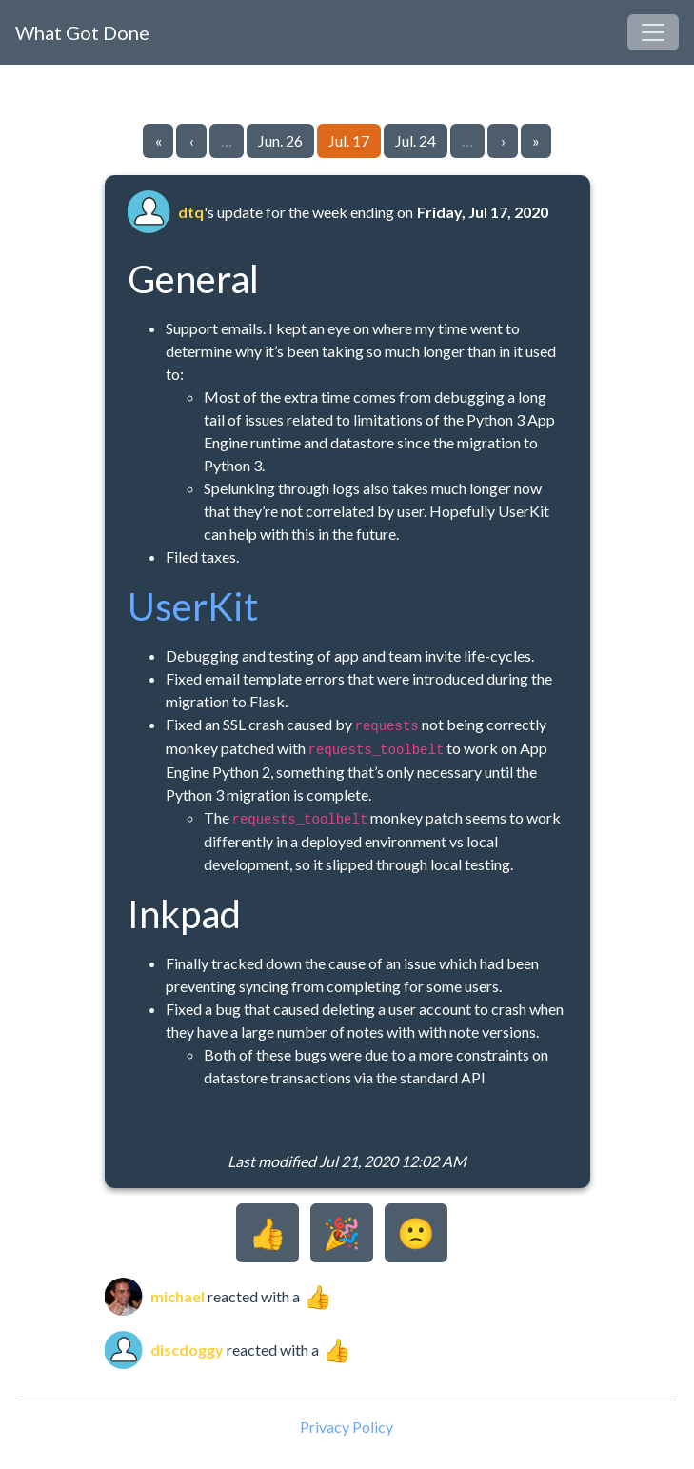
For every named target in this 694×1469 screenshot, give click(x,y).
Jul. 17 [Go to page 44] (348, 140)
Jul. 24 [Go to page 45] (415, 140)
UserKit (193, 606)
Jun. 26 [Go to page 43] (280, 140)
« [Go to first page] (158, 140)
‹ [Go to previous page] (191, 140)
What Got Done (82, 32)
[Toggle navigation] (653, 32)
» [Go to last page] (536, 140)
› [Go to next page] (503, 140)
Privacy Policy (346, 1427)
